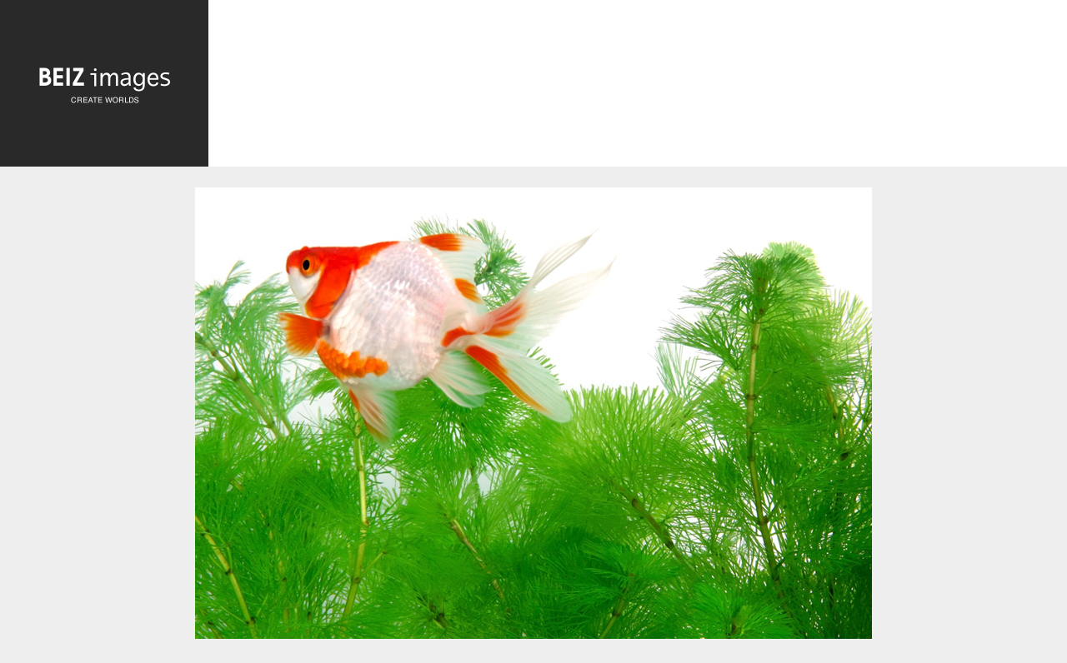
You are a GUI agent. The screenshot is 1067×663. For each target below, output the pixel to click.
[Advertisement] (637, 87)
